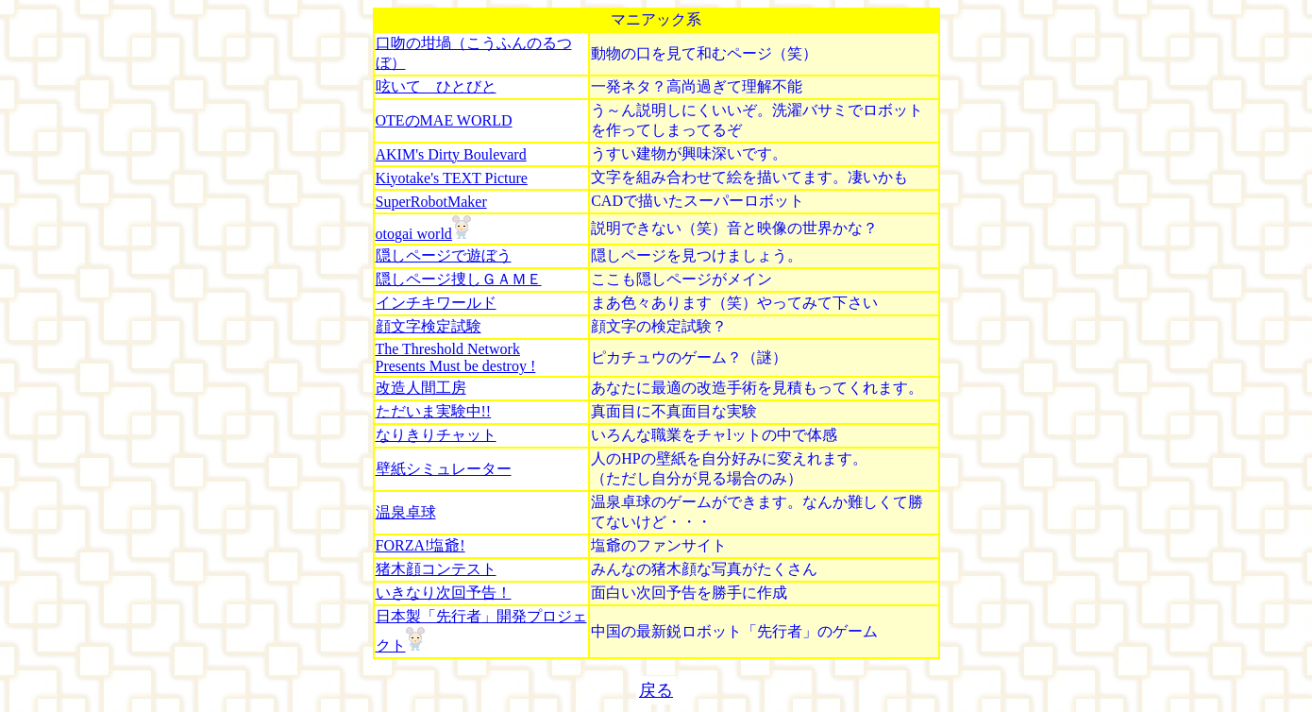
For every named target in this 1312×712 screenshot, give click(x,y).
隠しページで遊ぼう (444, 255)
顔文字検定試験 (428, 326)
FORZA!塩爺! (420, 545)
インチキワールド (436, 303)
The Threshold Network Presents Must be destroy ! (456, 357)
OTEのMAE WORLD (444, 120)
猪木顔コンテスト (436, 569)
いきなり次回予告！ (444, 593)
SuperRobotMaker (431, 202)
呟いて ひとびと (436, 86)
